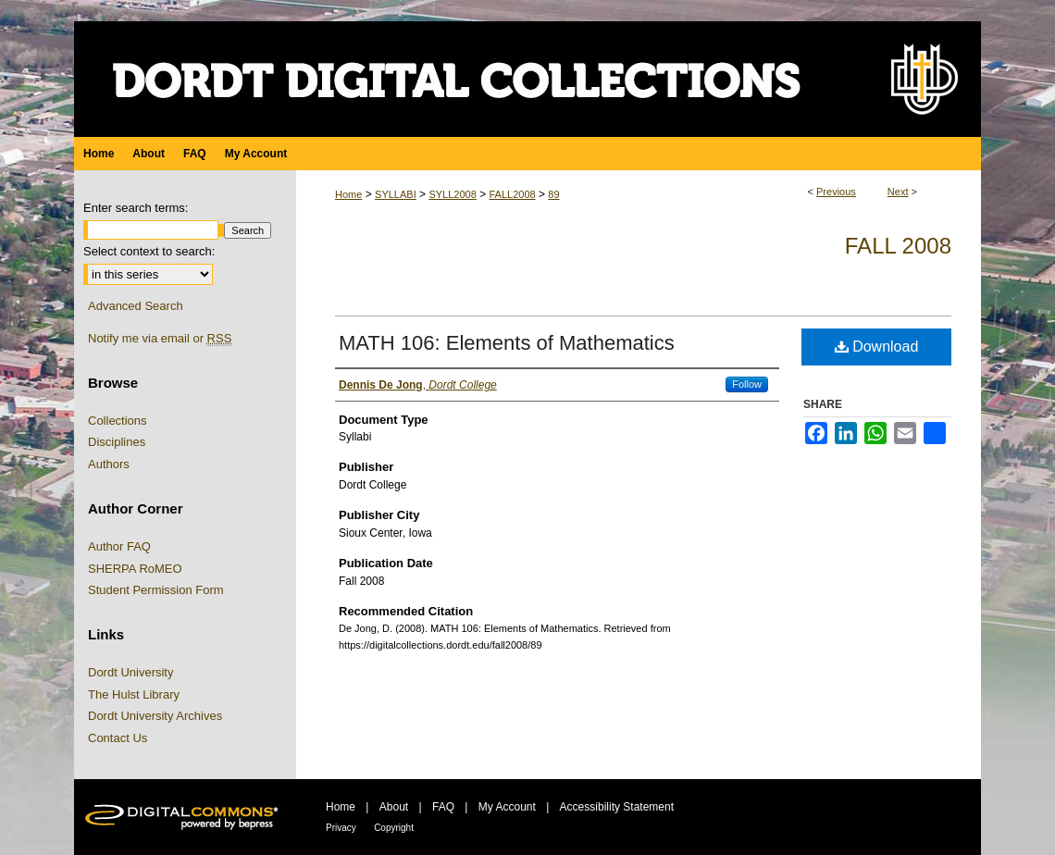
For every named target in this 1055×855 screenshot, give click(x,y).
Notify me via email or (159, 338)
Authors (109, 464)
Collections (117, 421)
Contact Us (117, 738)
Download (877, 346)
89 (553, 194)
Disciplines (116, 442)
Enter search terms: (135, 208)
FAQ (443, 806)
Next (898, 191)
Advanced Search (135, 306)
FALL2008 (512, 194)
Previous (836, 191)
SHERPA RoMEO (135, 569)
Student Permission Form (156, 590)
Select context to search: (149, 251)
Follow (747, 384)
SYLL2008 (452, 194)
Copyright (394, 828)
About (393, 806)
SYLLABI (395, 194)
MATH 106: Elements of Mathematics (507, 342)
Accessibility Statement (617, 806)
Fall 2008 (898, 245)
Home (348, 194)
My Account (507, 806)
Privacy (341, 828)
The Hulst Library (134, 694)
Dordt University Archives (155, 716)
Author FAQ (119, 546)
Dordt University (130, 672)
